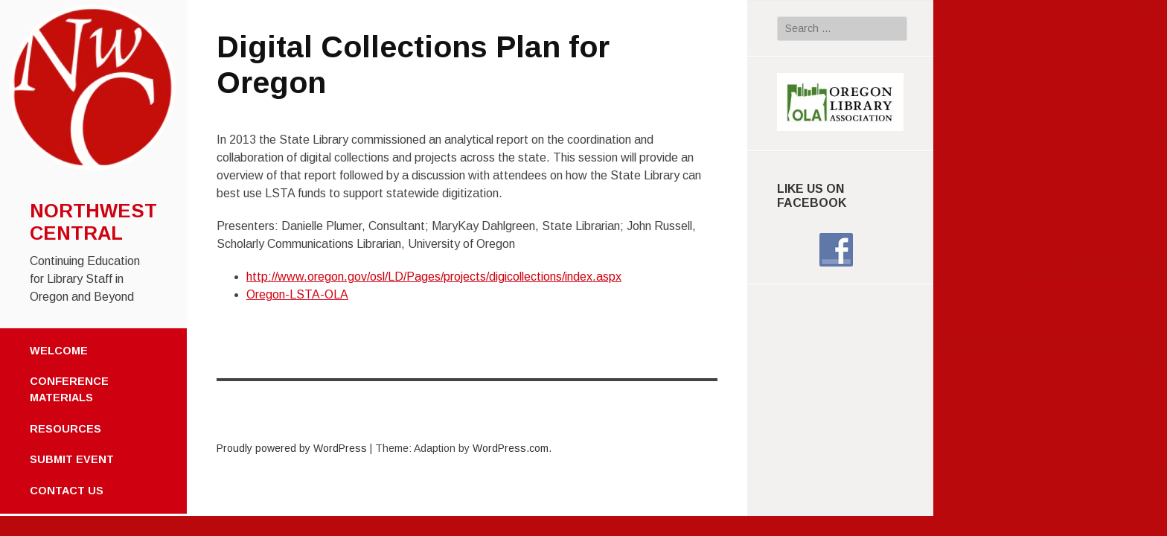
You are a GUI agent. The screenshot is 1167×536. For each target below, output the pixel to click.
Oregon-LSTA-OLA (297, 294)
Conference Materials (69, 389)
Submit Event (72, 459)
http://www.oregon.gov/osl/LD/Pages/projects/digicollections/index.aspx (433, 276)
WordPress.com (511, 448)
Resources (65, 429)
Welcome (59, 351)
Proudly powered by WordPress (292, 448)
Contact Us (66, 491)
